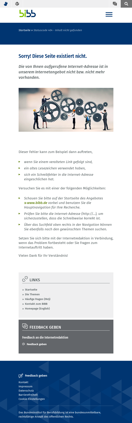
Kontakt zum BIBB (36, 303)
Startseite (24, 30)
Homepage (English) (37, 308)
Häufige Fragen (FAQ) (37, 299)
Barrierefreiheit (28, 394)
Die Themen (32, 294)
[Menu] (109, 14)
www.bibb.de (37, 203)
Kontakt (23, 382)
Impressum (25, 386)
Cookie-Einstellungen (32, 399)
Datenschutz (26, 390)
